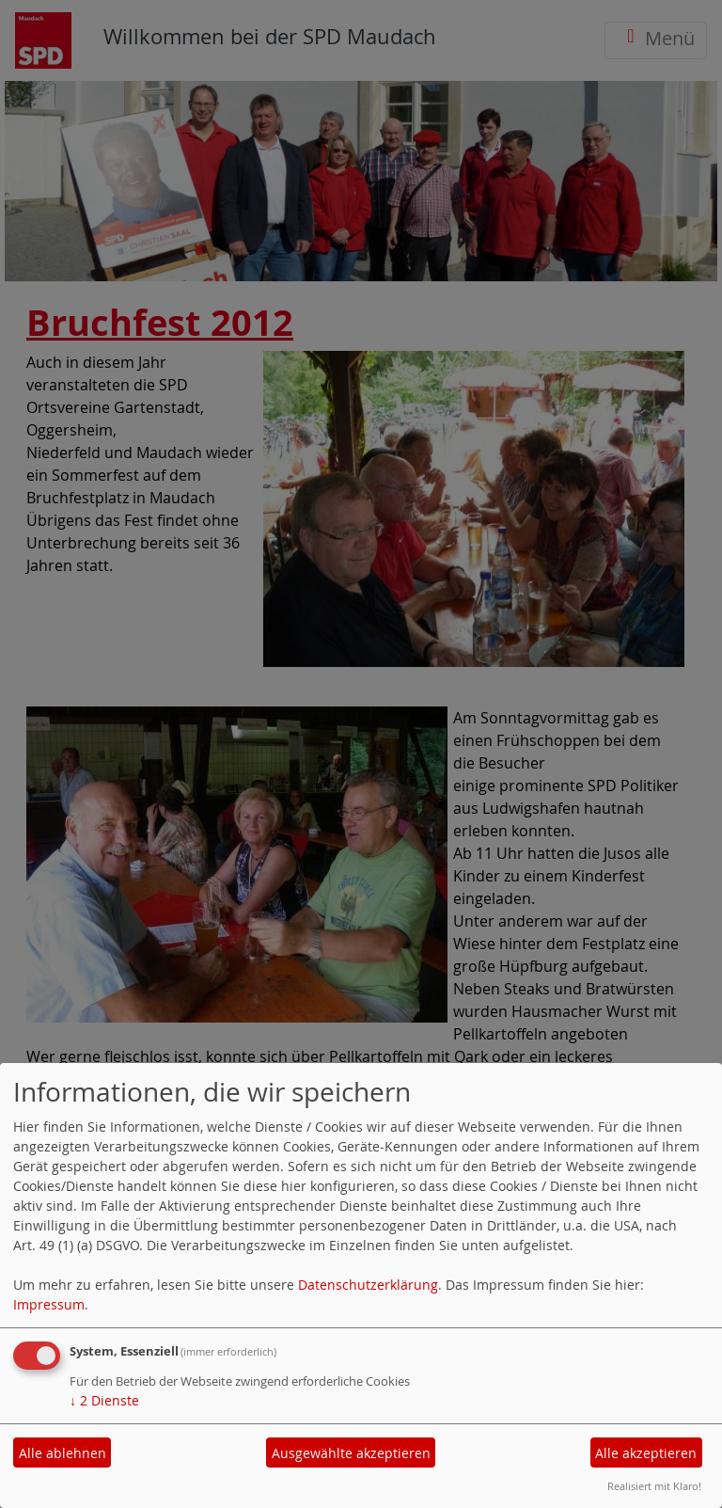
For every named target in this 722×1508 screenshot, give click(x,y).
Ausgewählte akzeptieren (351, 1453)
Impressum (49, 1304)
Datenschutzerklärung (368, 1285)
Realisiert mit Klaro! (654, 1486)
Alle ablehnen (62, 1453)
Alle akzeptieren (646, 1453)
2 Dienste (104, 1400)
